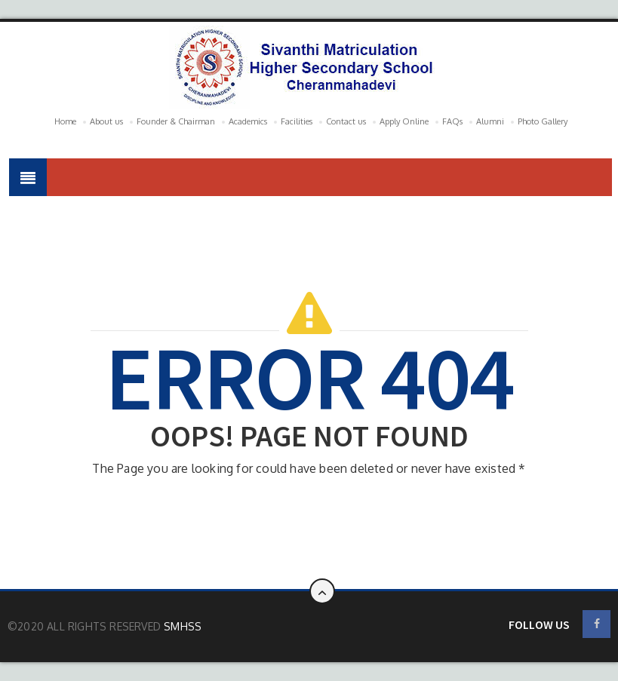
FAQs (452, 121)
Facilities (296, 121)
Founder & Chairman (176, 121)
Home (65, 121)
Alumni (490, 121)
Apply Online (404, 121)
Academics (248, 121)
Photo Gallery (542, 121)
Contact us (346, 121)
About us (106, 121)
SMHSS (182, 626)
